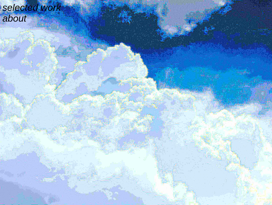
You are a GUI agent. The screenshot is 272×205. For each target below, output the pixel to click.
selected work (31, 7)
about (14, 18)
